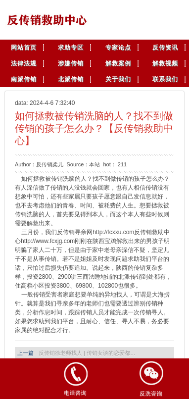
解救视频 (165, 63)
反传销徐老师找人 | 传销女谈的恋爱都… (87, 353)
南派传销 (24, 79)
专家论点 (118, 47)
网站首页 (24, 47)
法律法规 (24, 63)
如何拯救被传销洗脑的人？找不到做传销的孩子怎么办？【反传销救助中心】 (94, 128)
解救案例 (118, 63)
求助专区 (71, 47)
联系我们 (165, 79)
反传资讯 (165, 47)
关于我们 (118, 79)
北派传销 (71, 79)
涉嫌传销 (71, 63)
